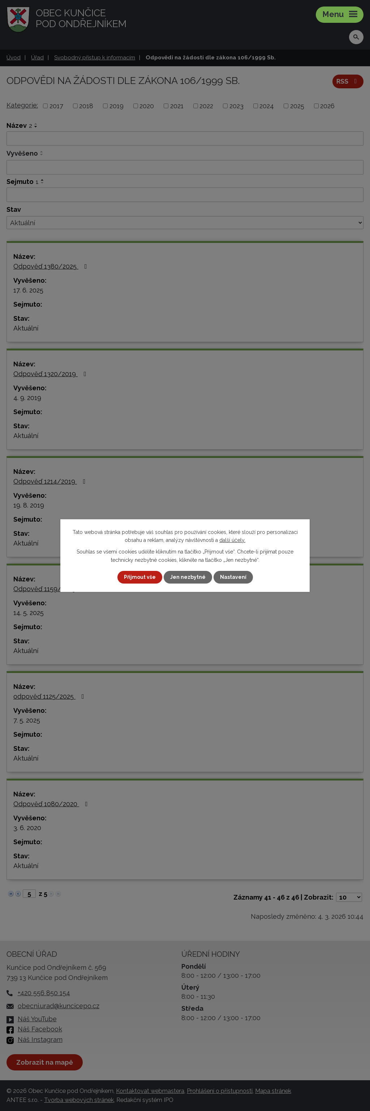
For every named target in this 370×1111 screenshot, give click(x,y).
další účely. (232, 540)
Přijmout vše (140, 577)
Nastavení (233, 577)
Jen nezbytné (188, 577)
